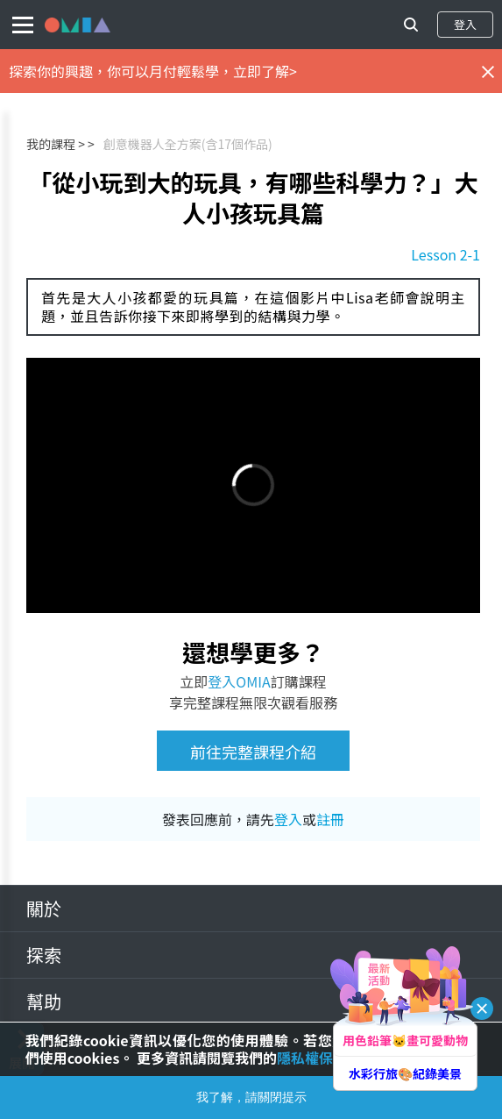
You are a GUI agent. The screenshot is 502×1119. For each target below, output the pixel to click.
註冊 (330, 819)
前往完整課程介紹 (253, 751)
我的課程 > (55, 144)
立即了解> (265, 71)
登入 (465, 24)
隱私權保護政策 (326, 1057)
